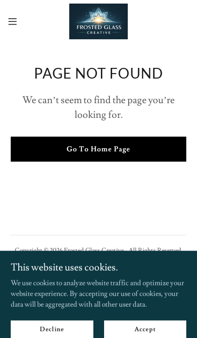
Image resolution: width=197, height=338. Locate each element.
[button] (18, 21)
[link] (98, 21)
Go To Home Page (98, 149)
